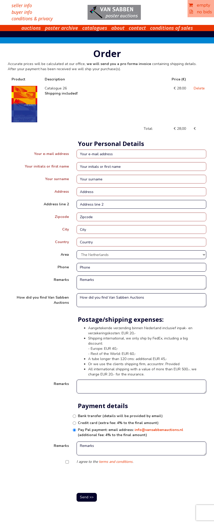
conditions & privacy (32, 18)
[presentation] (116, 479)
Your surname (57, 179)
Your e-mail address (51, 153)
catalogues (94, 28)
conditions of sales (171, 28)
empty (199, 5)
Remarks (61, 279)
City (65, 229)
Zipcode (62, 216)
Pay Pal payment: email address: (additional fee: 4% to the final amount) (130, 432)
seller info (22, 5)
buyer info (22, 12)
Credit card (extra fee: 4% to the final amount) (118, 422)
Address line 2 (56, 204)
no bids (201, 12)
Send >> (87, 497)
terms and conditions (116, 461)
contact (137, 28)
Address (61, 191)
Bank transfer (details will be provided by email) (120, 415)
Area (65, 254)
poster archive (61, 28)
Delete (199, 88)
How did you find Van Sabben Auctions (43, 300)
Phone (63, 267)
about (118, 28)
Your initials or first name (47, 166)
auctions (31, 28)
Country (62, 242)
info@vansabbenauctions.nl (159, 429)
